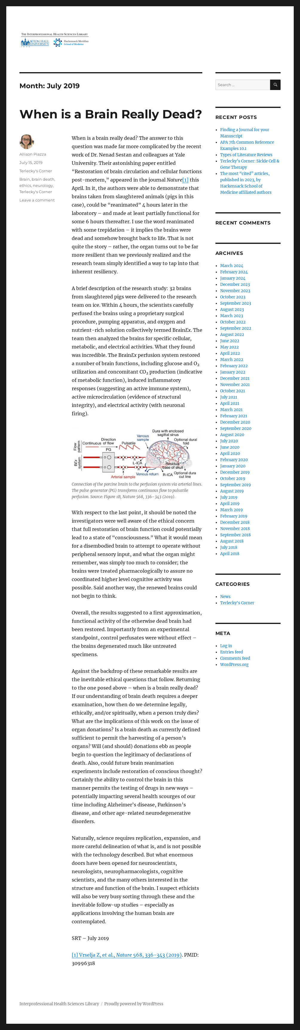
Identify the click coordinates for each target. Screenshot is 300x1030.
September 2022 (235, 328)
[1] (185, 180)
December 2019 (235, 472)
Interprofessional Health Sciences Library (59, 1003)
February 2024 (234, 272)
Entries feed (231, 652)
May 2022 (229, 347)
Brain (24, 179)
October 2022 (233, 322)
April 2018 (229, 553)
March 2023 (231, 315)
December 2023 (235, 284)
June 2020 (229, 447)
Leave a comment (37, 200)
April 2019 (230, 503)
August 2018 (232, 541)
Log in (226, 645)
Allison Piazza (32, 154)
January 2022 (232, 372)
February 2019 (233, 516)
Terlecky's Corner (35, 170)
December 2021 (235, 378)
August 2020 (232, 434)
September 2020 (235, 428)
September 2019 (235, 484)
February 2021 (233, 416)
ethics (25, 185)
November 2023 (235, 290)
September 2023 (235, 303)
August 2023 (232, 309)
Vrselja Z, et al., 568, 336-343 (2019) (130, 955)
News (225, 596)
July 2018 (228, 547)
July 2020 (229, 441)
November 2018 (235, 528)
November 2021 (235, 384)
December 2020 (235, 422)
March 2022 (231, 359)
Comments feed (235, 658)
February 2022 (234, 365)
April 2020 (230, 453)
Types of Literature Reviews (246, 154)
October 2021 (232, 391)
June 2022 (229, 340)
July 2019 (229, 497)
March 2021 (231, 409)
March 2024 (231, 265)
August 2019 (232, 491)
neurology (43, 185)
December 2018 (235, 522)
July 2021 (228, 397)
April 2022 (230, 353)
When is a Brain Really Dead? (110, 114)
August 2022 (232, 334)
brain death (43, 179)
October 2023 (232, 297)
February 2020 (234, 459)
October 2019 (232, 478)
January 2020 (232, 466)
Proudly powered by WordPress (133, 1003)
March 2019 (231, 509)
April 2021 (229, 403)
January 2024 (232, 278)
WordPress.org (234, 664)
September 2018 (235, 535)
